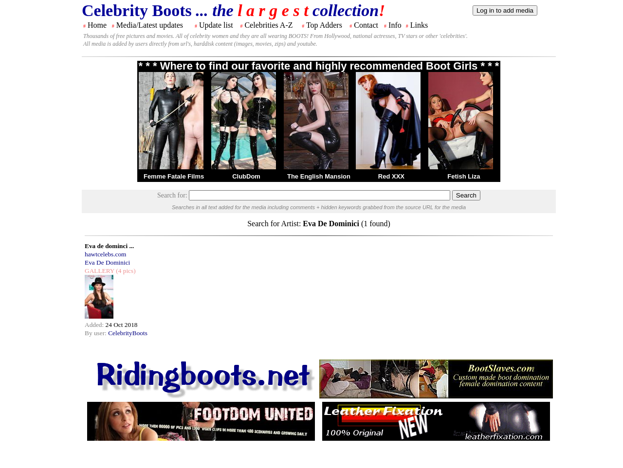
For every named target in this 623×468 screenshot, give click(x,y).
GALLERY (99, 270)
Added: (95, 324)
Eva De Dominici (107, 262)
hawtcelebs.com (106, 254)
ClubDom (246, 176)
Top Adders (324, 25)
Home (97, 25)
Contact (366, 25)
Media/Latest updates (149, 25)
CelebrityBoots (127, 333)
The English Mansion (318, 176)
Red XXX (391, 176)
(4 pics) (125, 270)
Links (419, 25)
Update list (216, 25)
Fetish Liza (463, 176)
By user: (96, 333)
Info (395, 25)
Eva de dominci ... (109, 246)
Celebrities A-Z (268, 25)
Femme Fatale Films (174, 176)
